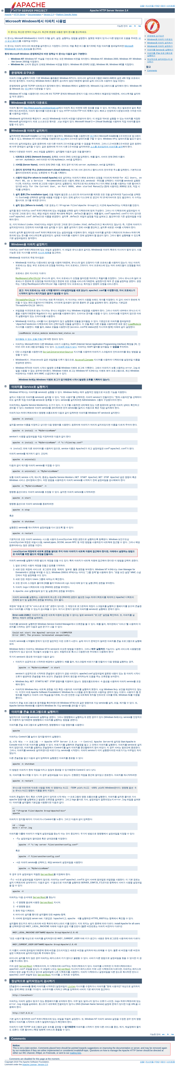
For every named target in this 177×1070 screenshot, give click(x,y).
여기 (27, 89)
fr (135, 26)
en (130, 26)
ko (139, 26)
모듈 (142, 6)
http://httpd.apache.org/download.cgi (41, 108)
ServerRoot (47, 874)
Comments (152, 70)
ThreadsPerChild (25, 300)
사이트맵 (171, 6)
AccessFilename (84, 360)
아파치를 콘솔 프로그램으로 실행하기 (34, 711)
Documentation (34, 14)
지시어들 (150, 6)
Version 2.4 (49, 14)
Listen (71, 986)
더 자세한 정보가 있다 (66, 347)
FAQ (157, 6)
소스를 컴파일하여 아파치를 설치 (106, 146)
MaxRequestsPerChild (28, 278)
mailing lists (75, 1053)
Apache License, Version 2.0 (35, 1064)
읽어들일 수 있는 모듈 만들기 (30, 339)
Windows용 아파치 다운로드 (160, 39)
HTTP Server (20, 14)
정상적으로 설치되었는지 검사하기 (33, 981)
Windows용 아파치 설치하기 (160, 43)
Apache (8, 14)
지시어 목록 (43, 252)
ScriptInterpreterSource (58, 352)
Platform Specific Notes (66, 14)
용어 (163, 6)
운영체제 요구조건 (155, 36)
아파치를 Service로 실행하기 (160, 50)
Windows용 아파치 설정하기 (160, 46)
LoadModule (134, 324)
